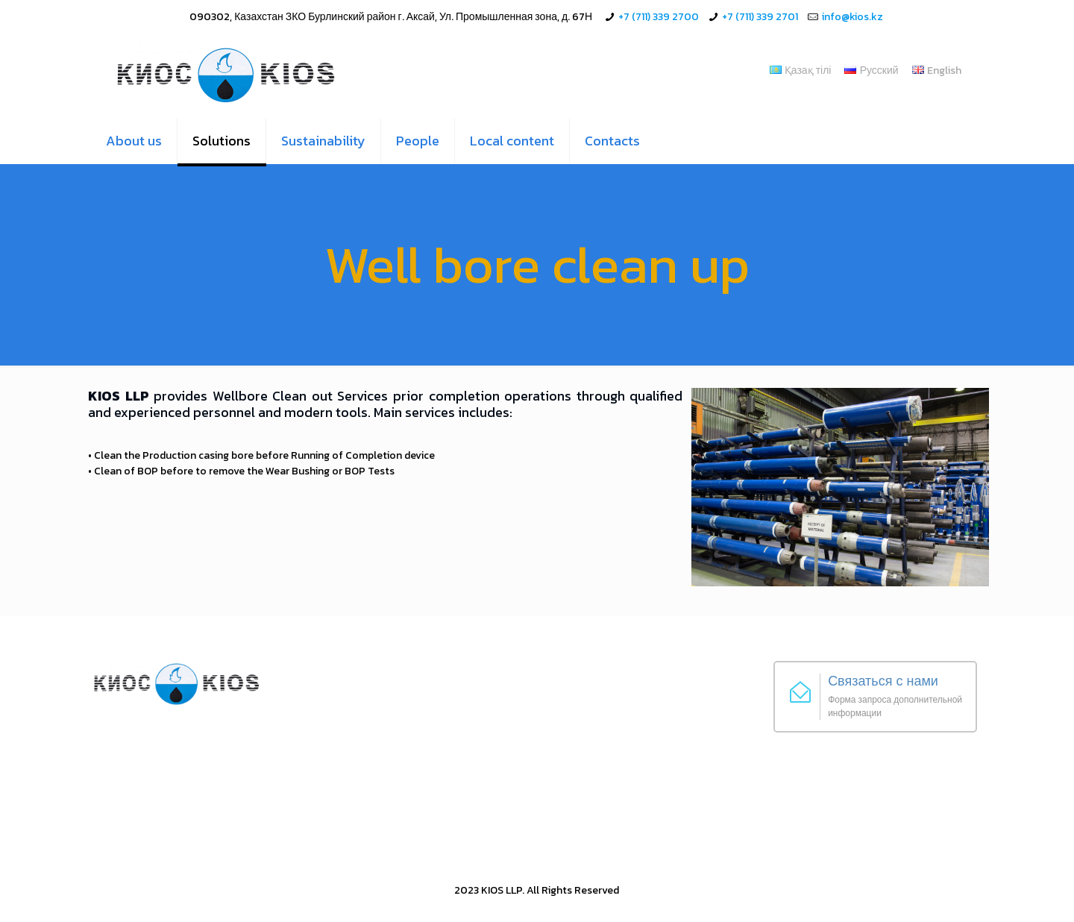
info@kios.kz (852, 17)
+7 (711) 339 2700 (658, 17)
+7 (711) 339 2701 (760, 17)
